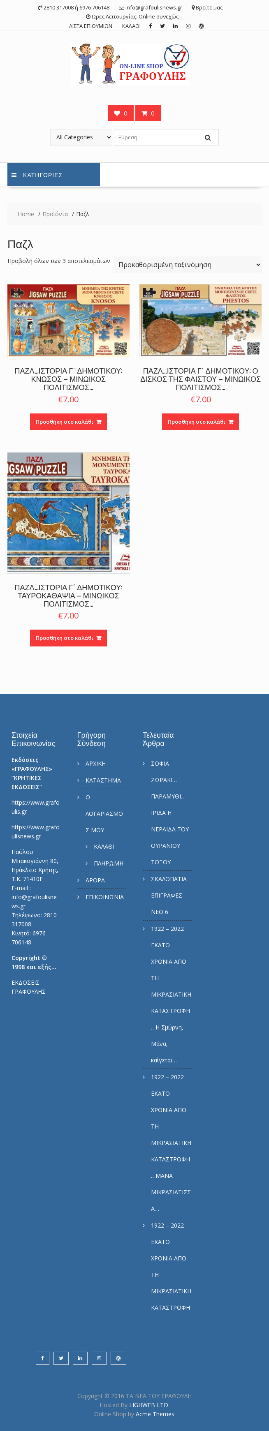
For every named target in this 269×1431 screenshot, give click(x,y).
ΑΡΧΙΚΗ (96, 763)
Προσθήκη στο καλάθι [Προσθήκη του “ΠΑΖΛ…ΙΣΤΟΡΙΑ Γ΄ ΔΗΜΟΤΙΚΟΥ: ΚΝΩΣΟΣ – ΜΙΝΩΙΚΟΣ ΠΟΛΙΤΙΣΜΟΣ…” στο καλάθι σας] (64, 421)
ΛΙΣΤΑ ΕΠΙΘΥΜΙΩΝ (90, 26)
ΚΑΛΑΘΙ (131, 26)
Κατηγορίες (37, 174)
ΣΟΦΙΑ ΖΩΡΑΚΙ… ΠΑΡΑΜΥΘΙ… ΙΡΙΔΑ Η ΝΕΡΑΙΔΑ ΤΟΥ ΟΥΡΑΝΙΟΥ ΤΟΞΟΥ (170, 812)
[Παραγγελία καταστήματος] (188, 264)
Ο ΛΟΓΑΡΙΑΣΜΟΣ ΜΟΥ (104, 813)
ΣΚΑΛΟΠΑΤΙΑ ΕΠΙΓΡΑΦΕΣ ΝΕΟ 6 (169, 895)
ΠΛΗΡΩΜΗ (108, 863)
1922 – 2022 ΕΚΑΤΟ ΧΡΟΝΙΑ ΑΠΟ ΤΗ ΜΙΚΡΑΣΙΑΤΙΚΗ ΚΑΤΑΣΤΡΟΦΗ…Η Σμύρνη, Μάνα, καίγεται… (171, 994)
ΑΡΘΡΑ (95, 880)
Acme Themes (155, 1414)
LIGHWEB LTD (148, 1405)
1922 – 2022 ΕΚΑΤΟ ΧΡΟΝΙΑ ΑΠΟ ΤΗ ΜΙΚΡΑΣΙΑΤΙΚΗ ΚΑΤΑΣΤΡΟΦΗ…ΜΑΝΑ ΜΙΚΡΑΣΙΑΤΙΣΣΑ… (171, 1142)
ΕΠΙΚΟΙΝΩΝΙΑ (105, 897)
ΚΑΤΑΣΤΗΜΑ (103, 780)
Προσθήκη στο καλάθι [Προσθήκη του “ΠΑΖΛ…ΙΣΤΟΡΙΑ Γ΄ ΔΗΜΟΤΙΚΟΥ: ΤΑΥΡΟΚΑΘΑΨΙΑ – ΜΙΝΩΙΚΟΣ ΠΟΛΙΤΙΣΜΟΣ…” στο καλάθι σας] (64, 638)
